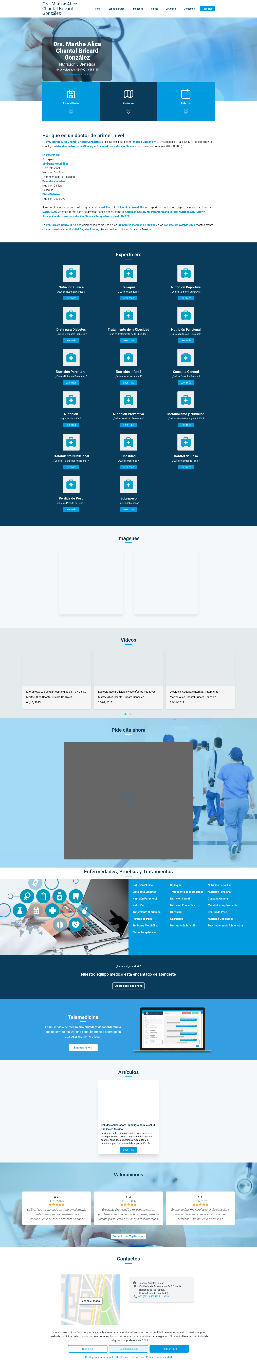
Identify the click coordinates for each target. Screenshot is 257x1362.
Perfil (98, 8)
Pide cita (207, 8)
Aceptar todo (169, 1348)
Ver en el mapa (91, 1301)
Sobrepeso (176, 918)
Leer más (71, 298)
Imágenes (138, 8)
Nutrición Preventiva (182, 905)
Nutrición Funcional (219, 891)
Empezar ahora (83, 1047)
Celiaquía (175, 885)
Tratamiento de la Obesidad (187, 891)
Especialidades (116, 8)
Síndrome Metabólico (145, 925)
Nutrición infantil (180, 898)
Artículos (171, 8)
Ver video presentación (77, 74)
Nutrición (138, 905)
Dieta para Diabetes (144, 891)
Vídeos (154, 8)
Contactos (189, 8)
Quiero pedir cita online (129, 985)
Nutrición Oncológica (220, 918)
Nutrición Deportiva (219, 885)
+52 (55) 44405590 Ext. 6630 (153, 1296)
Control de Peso (217, 912)
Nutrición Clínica (143, 885)
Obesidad (176, 912)
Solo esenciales (128, 1348)
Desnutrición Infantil (182, 925)
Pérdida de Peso (142, 918)
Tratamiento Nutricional (147, 912)
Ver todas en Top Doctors (128, 1236)
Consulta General (218, 898)
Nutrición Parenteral (145, 898)
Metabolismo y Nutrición (223, 905)
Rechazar (87, 1348)
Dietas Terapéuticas (144, 932)
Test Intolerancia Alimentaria (225, 925)
